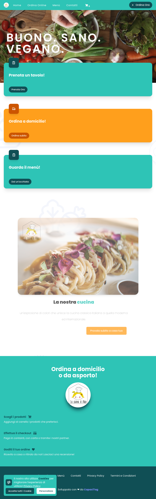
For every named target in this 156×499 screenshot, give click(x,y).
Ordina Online (36, 5)
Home (17, 5)
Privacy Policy (32, 486)
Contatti (71, 5)
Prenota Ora (18, 89)
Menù (56, 5)
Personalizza (46, 491)
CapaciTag (91, 489)
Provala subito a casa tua (95, 331)
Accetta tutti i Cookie (19, 491)
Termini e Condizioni (123, 476)
